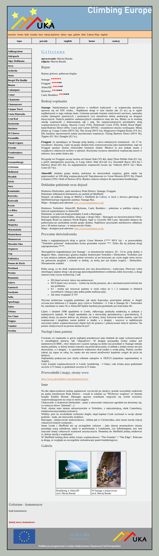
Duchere (13, 128)
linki (83, 34)
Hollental (13, 171)
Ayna (11, 75)
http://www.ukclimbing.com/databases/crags (64, 378)
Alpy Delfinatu (16, 60)
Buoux (11, 85)
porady (44, 40)
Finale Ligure (15, 142)
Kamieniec (14, 191)
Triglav (12, 321)
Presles (12, 272)
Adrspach (13, 56)
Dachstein (13, 123)
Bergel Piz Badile (17, 80)
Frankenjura (15, 152)
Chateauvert (15, 104)
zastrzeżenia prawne (79, 538)
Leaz (10, 215)
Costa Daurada (16, 113)
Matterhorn (14, 234)
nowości (12, 34)
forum (20, 34)
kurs (41, 34)
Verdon (12, 330)
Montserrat (14, 239)
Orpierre (13, 248)
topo (70, 34)
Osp (10, 253)
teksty (64, 34)
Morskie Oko (15, 243)
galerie (76, 34)
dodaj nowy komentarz (22, 522)
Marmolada (14, 229)
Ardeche (13, 70)
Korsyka (13, 195)
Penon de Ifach (16, 263)
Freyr (11, 157)
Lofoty (11, 219)
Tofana (12, 311)
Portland (13, 268)
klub (27, 34)
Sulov (11, 306)
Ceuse (11, 94)
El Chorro (13, 133)
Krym (11, 205)
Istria (11, 181)
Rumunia (13, 277)
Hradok (12, 176)
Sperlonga (13, 301)
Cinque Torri (15, 109)
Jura (10, 186)
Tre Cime (13, 316)
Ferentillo (13, 138)
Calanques (14, 89)
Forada (12, 147)
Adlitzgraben (15, 51)
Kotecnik (13, 200)
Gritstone (13, 166)
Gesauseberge (16, 162)
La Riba (12, 210)
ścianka (33, 34)
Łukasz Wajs (93, 34)
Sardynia (13, 292)
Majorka (13, 224)
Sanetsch (13, 287)
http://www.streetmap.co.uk (89, 202)
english (104, 34)
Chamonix (14, 99)
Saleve (11, 282)
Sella (10, 296)
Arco (10, 65)
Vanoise (12, 325)
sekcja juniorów (52, 34)
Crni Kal (13, 118)
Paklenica (13, 258)
